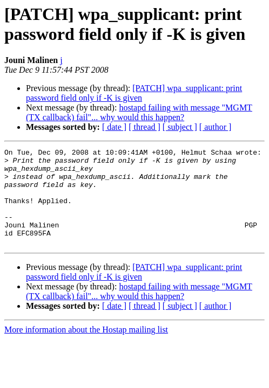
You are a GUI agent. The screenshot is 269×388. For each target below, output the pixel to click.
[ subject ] (180, 126)
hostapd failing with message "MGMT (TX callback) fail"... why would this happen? (139, 112)
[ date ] (114, 126)
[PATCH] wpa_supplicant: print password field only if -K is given (134, 93)
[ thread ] (144, 126)
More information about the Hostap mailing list (86, 349)
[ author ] (215, 126)
